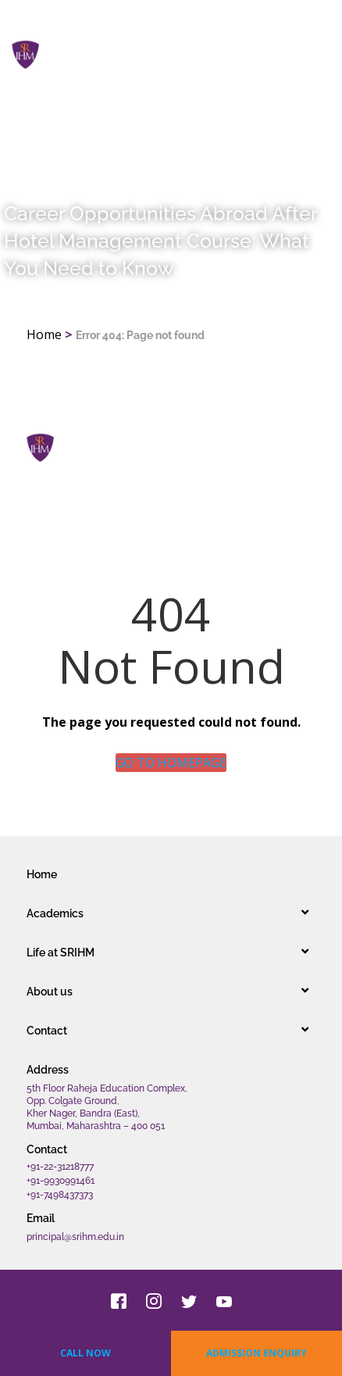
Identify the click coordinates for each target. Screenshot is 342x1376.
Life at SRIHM (60, 952)
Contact (47, 1030)
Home (44, 334)
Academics (55, 913)
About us (50, 991)
